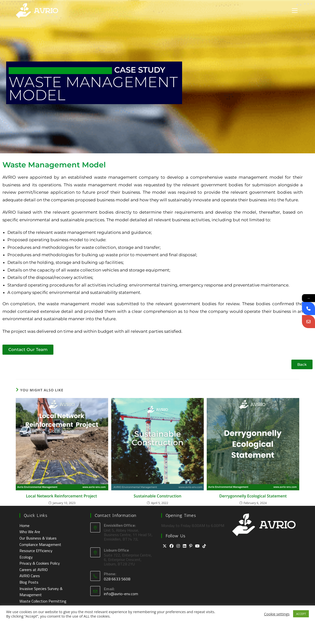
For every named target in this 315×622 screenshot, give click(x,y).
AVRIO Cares (29, 575)
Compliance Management (40, 544)
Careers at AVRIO (33, 569)
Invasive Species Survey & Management (41, 592)
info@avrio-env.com (121, 593)
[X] (165, 546)
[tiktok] (204, 546)
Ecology (26, 557)
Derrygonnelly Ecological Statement (253, 496)
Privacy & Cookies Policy (39, 563)
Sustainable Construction (157, 496)
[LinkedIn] (184, 546)
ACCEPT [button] (301, 614)
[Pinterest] (190, 546)
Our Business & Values (38, 538)
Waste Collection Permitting (42, 601)
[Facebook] (171, 546)
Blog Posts (28, 582)
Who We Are (29, 531)
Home (24, 525)
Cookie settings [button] (277, 614)
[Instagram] (178, 546)
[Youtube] (197, 546)
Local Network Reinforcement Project (62, 496)
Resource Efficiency (35, 550)
